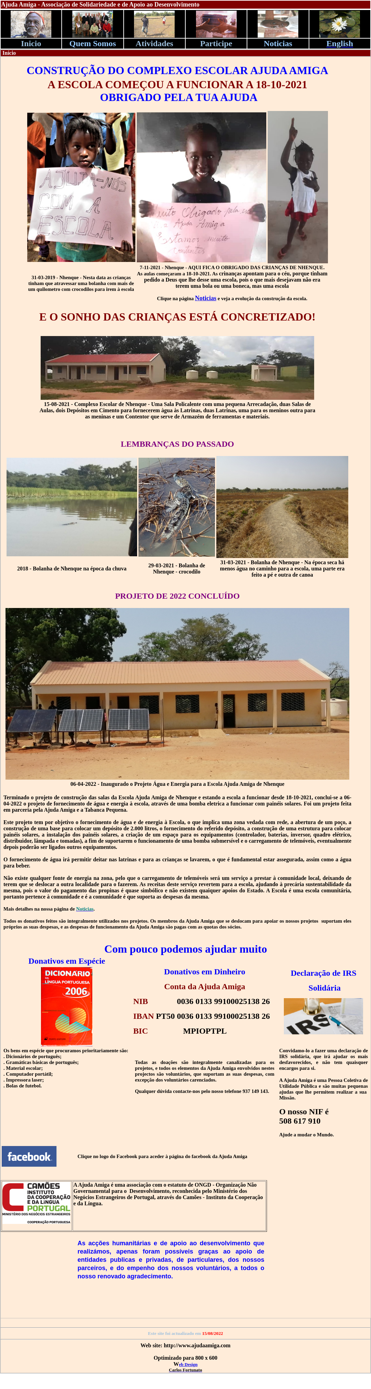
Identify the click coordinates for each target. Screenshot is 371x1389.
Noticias (205, 298)
